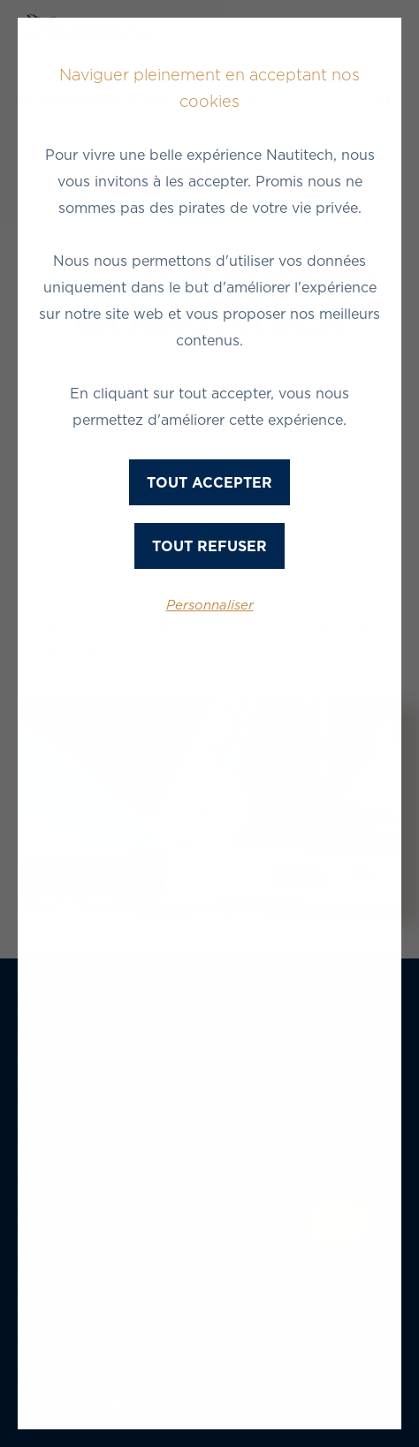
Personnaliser (210, 604)
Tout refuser (209, 546)
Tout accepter (209, 482)
